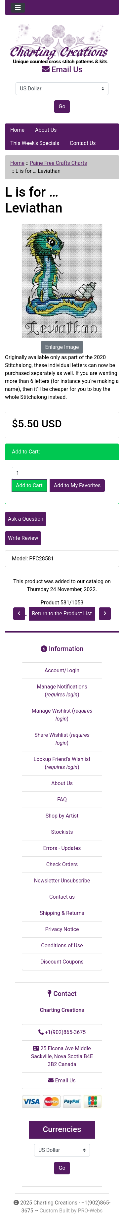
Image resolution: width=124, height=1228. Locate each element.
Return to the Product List (62, 613)
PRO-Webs (90, 1210)
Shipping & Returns (62, 913)
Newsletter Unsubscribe (62, 880)
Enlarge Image (62, 347)
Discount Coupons (62, 962)
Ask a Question (25, 519)
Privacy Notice (62, 929)
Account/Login (62, 670)
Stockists (62, 832)
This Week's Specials (34, 143)
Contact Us (83, 143)
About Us (46, 130)
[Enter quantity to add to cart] (62, 473)
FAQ (62, 799)
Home (17, 130)
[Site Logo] (62, 44)
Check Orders (62, 864)
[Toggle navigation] (18, 8)
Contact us (62, 897)
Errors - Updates (62, 848)
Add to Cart (29, 485)
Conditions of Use (62, 945)
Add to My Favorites (77, 485)
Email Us (62, 69)
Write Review (23, 538)
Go (62, 106)
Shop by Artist (62, 816)
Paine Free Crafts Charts (58, 163)
